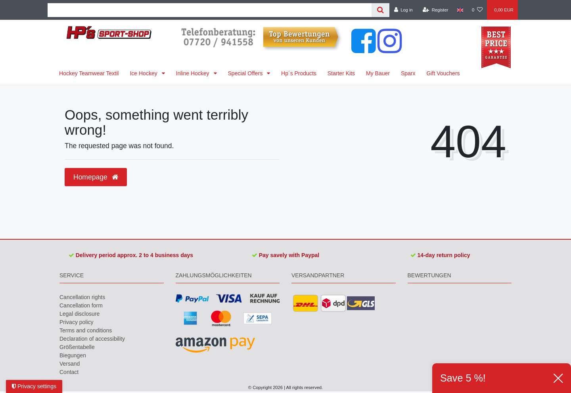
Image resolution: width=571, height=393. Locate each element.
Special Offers (246, 73)
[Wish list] (477, 10)
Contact (69, 372)
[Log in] (403, 10)
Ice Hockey (144, 73)
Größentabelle (77, 347)
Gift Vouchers (443, 73)
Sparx (408, 73)
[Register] (435, 10)
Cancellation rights (82, 297)
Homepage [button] (95, 177)
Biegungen (72, 355)
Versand (69, 364)
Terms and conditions (85, 330)
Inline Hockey (193, 73)
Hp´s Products (298, 73)
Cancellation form (81, 305)
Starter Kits (341, 73)
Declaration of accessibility (92, 339)
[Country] (460, 10)
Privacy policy (76, 322)
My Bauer (378, 73)
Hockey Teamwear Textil (89, 73)
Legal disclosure (79, 314)
